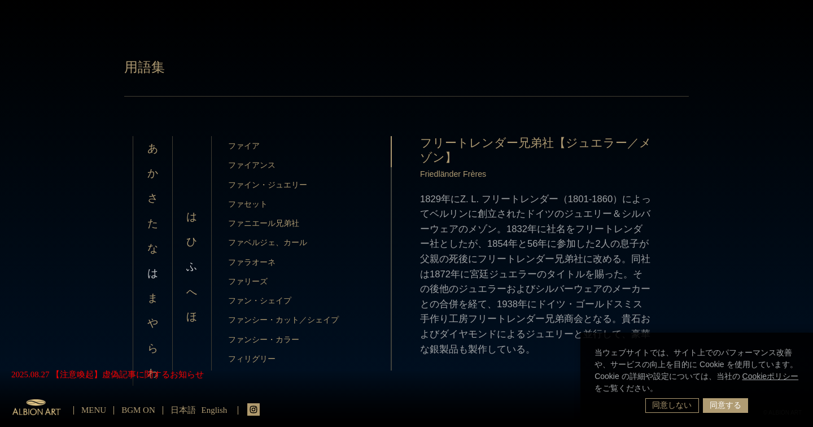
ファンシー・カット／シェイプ (283, 319)
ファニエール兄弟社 (263, 223)
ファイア (244, 145)
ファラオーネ (252, 262)
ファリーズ (248, 281)
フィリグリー (252, 358)
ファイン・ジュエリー (267, 184)
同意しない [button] (672, 404)
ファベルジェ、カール (267, 242)
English (215, 410)
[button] (661, 389)
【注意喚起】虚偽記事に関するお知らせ (127, 374)
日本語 (183, 410)
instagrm (253, 409)
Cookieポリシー (770, 376)
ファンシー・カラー (263, 339)
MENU (93, 410)
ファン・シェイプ (259, 300)
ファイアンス (252, 164)
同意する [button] (725, 404)
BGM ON (138, 410)
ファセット (248, 203)
